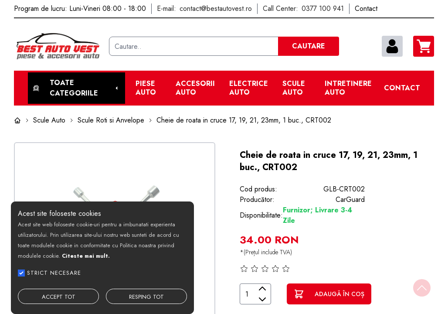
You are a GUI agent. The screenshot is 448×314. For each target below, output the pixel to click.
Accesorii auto (195, 88)
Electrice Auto (248, 88)
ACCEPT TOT (58, 297)
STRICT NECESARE (54, 273)
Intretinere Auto (348, 88)
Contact (402, 88)
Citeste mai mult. (86, 256)
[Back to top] (422, 288)
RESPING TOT (146, 297)
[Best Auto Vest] (58, 46)
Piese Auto (146, 88)
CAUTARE (308, 46)
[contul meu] (392, 46)
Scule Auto (293, 88)
